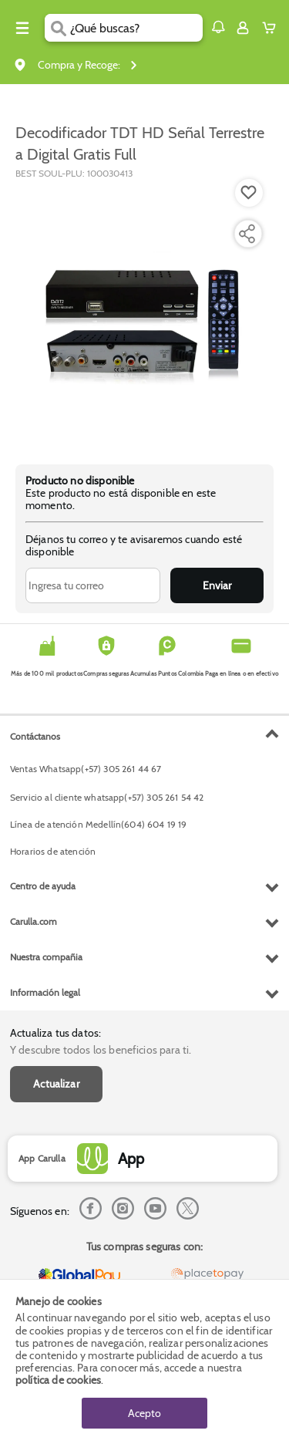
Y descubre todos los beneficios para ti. (100, 1050)
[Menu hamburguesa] (22, 27)
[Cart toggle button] (272, 28)
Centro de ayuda (43, 886)
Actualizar (56, 1084)
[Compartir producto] (246, 234)
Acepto (144, 1413)
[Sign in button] (243, 28)
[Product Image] (143, 314)
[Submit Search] (57, 28)
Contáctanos (35, 736)
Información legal (45, 992)
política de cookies (58, 1380)
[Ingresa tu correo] (92, 585)
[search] (136, 28)
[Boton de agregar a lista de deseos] (248, 193)
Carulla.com (33, 921)
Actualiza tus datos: (55, 1033)
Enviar (217, 585)
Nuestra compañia (46, 957)
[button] (218, 27)
